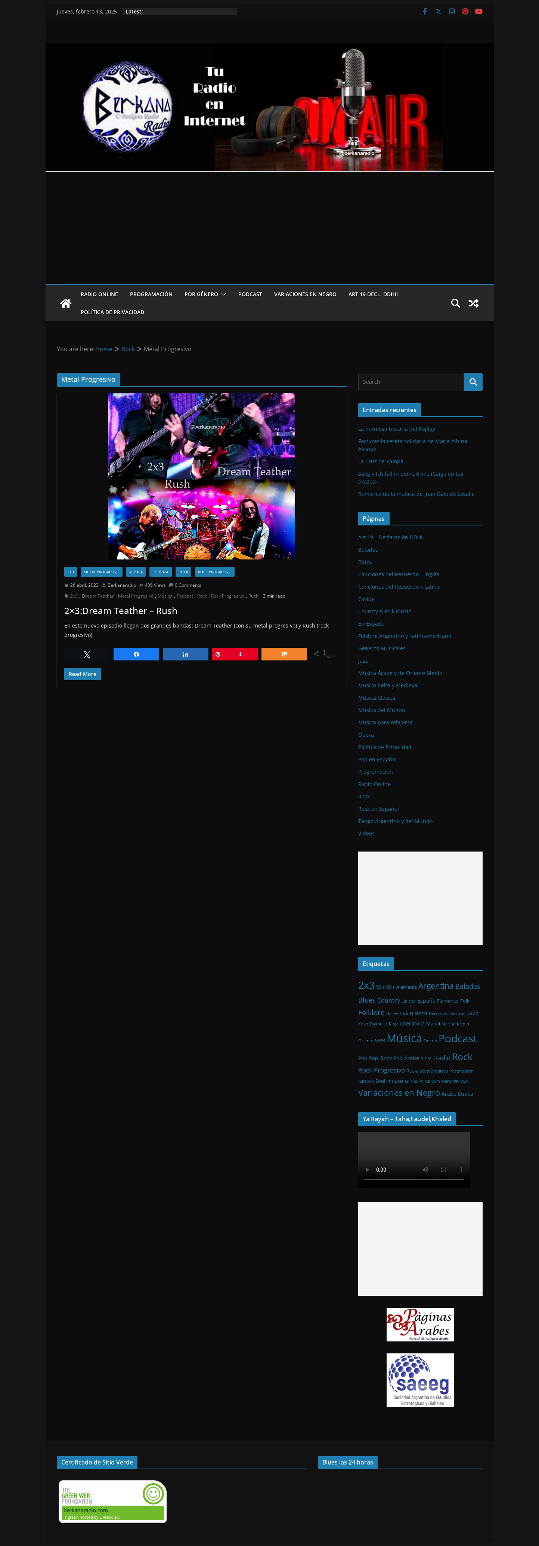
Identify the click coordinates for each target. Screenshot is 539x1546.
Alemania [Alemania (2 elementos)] (406, 987)
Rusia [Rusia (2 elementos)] (412, 1070)
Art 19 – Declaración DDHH (391, 537)
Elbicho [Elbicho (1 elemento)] (409, 1001)
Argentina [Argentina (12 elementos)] (436, 986)
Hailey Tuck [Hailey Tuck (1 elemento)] (397, 1013)
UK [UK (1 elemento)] (456, 1081)
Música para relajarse (385, 722)
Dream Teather (98, 596)
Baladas (368, 549)
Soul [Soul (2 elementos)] (380, 1080)
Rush (253, 596)
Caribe (366, 598)
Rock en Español (378, 808)
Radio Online (99, 294)
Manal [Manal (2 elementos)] (433, 1023)
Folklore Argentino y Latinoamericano (404, 635)
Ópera (366, 734)
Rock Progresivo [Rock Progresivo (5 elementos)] (381, 1070)
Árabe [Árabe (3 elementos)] (449, 1093)
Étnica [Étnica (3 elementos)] (465, 1093)
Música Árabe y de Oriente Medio (400, 673)
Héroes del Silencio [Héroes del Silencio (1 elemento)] (447, 1013)
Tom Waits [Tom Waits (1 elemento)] (441, 1081)
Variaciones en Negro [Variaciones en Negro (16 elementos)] (399, 1092)
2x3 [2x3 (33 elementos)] (366, 985)
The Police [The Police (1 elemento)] (420, 1081)
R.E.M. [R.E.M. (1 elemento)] (427, 1058)
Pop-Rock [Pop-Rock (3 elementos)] (380, 1058)
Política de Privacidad (112, 312)
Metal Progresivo (102, 571)
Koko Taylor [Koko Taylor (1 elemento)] (370, 1024)
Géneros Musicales (382, 648)
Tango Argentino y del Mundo (395, 821)
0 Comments (185, 585)
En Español (372, 623)
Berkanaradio (122, 585)
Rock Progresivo (215, 571)
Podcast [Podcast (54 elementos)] (458, 1038)
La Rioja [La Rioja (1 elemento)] (391, 1024)
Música (136, 571)
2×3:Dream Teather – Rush (120, 610)
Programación (151, 294)
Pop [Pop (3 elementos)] (363, 1058)
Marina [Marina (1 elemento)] (448, 1024)
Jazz (363, 660)
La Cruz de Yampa (380, 461)
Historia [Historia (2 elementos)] (418, 1013)
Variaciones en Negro (305, 294)
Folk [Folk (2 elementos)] (465, 1000)
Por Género (201, 294)
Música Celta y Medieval (388, 685)
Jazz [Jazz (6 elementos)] (472, 1012)
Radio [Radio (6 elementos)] (442, 1057)
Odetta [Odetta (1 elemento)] (430, 1040)
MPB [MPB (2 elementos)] (380, 1040)
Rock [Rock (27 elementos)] (462, 1056)
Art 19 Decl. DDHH (374, 294)
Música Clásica (376, 697)
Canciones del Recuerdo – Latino (399, 586)
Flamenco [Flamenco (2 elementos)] (448, 1000)
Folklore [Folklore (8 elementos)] (371, 1012)
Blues (365, 561)
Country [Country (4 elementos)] (388, 1000)
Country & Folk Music (384, 611)
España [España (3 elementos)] (426, 1000)
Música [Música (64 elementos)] (404, 1038)
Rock (183, 571)
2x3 (70, 571)
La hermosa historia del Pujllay (396, 428)
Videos (366, 833)
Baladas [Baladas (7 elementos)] (467, 986)
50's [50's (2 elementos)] (380, 987)
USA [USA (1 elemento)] (464, 1081)
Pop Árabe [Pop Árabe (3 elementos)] (406, 1058)
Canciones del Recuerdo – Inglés (398, 574)
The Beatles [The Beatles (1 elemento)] (398, 1081)
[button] (222, 294)
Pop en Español (377, 759)
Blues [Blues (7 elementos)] (367, 1000)
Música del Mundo (381, 710)
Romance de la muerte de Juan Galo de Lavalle (416, 493)
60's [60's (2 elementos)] (390, 987)
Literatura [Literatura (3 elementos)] (412, 1023)
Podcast (250, 294)
